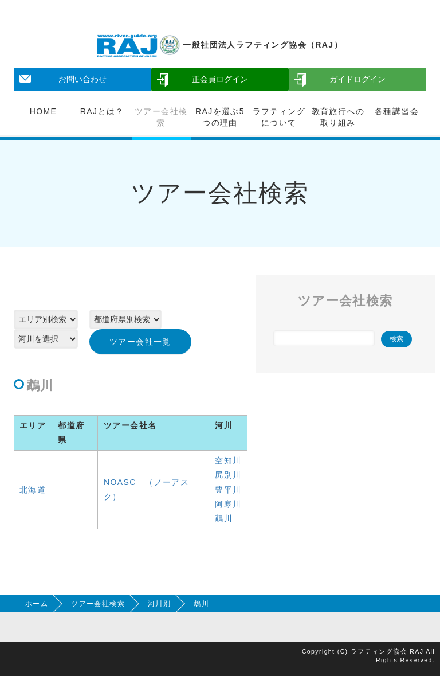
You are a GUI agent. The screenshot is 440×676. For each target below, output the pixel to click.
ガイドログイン (357, 79)
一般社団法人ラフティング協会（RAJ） (220, 44)
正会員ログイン (220, 79)
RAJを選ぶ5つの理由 (220, 117)
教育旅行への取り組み (338, 117)
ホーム (36, 604)
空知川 (228, 460)
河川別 (159, 604)
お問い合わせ (82, 79)
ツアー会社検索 (161, 117)
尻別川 (228, 474)
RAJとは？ (102, 111)
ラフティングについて (279, 117)
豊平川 (228, 489)
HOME (43, 111)
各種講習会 (397, 111)
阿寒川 (228, 504)
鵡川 (224, 518)
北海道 (32, 489)
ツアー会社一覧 (140, 341)
